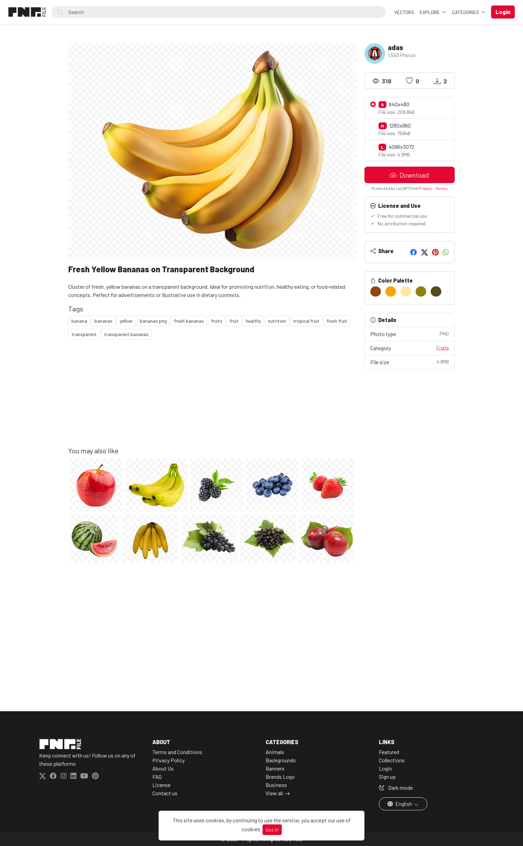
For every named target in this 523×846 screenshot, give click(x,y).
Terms (441, 188)
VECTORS (404, 12)
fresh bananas (189, 321)
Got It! (272, 830)
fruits (216, 321)
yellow (126, 321)
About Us (163, 768)
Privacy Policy (168, 760)
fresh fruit (337, 321)
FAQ (157, 776)
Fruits (443, 347)
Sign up (387, 776)
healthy (253, 321)
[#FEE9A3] (405, 291)
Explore (430, 12)
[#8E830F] (421, 291)
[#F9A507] (390, 291)
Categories (466, 12)
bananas (103, 321)
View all (274, 793)
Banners (275, 768)
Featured (389, 752)
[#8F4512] (375, 291)
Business (276, 785)
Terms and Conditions (177, 752)
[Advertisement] (212, 398)
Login (385, 768)
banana (79, 321)
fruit (234, 321)
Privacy (425, 188)
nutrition (277, 321)
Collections (392, 760)
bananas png (153, 321)
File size (409, 361)
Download (409, 175)
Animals (275, 752)
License (161, 785)
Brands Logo (280, 776)
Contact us (164, 793)
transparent (84, 334)
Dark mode (396, 787)
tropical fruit (306, 321)
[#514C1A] (436, 291)
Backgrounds (281, 760)
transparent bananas (126, 334)
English (400, 803)
